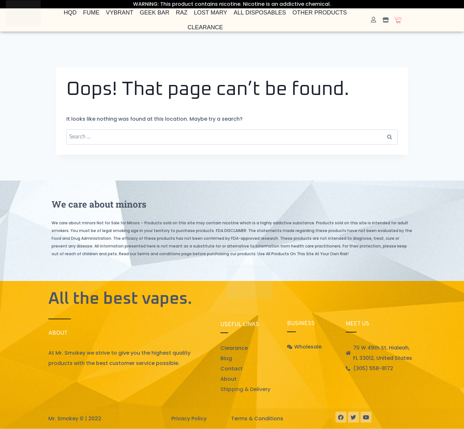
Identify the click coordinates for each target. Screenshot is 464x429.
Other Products (320, 12)
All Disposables (260, 12)
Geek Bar (154, 12)
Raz (182, 12)
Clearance (205, 27)
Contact (231, 368)
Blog (226, 358)
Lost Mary (210, 12)
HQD (70, 12)
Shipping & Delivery (245, 389)
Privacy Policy (189, 418)
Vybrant (119, 12)
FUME (91, 12)
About (228, 379)
